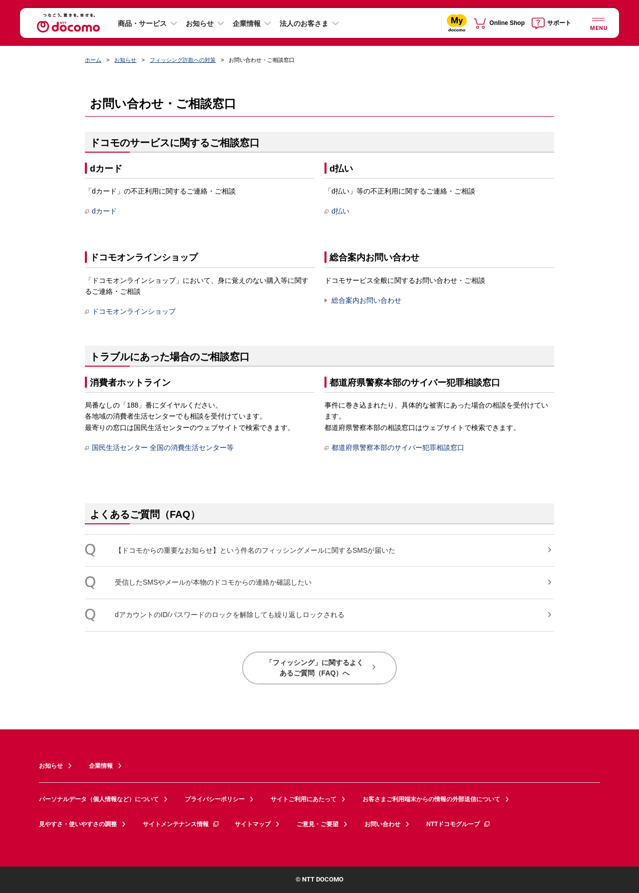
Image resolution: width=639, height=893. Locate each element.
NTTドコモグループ (458, 824)
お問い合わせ (382, 824)
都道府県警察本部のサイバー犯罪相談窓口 (394, 447)
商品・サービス (142, 23)
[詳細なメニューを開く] (598, 22)
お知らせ (200, 23)
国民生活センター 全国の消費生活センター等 (159, 447)
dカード (101, 211)
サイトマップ (253, 824)
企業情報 (247, 23)
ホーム (93, 60)
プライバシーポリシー (215, 799)
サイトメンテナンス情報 (181, 824)
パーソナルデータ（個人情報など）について (99, 799)
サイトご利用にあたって (303, 799)
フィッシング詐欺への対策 (183, 60)
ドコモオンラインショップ (130, 311)
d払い (336, 211)
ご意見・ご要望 (317, 824)
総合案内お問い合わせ (366, 300)
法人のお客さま (304, 23)
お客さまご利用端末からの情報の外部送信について (431, 799)
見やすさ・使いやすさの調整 (78, 824)
